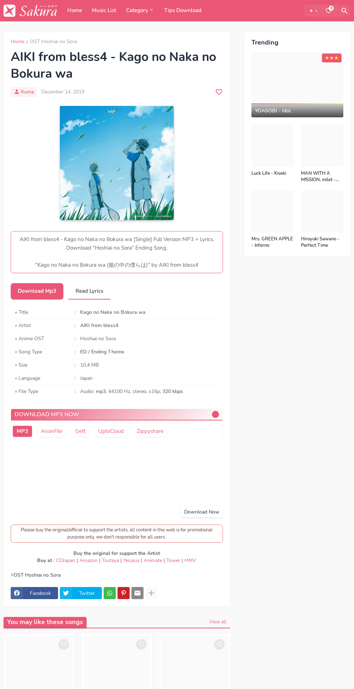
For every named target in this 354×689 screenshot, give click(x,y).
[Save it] (219, 92)
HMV (190, 560)
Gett (80, 431)
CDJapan (65, 560)
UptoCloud (111, 431)
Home (74, 10)
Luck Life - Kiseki (268, 173)
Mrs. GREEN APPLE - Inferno (272, 242)
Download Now (201, 512)
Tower (173, 560)
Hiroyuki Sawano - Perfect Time (320, 242)
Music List (104, 10)
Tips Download (183, 10)
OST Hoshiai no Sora (53, 42)
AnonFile (51, 431)
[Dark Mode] (314, 10)
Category (137, 10)
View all (218, 622)
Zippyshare (150, 431)
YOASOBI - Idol (273, 111)
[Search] (344, 11)
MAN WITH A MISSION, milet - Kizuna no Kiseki (318, 176)
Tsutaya (110, 560)
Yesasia (131, 560)
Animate (153, 560)
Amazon (88, 560)
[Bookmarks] (329, 11)
